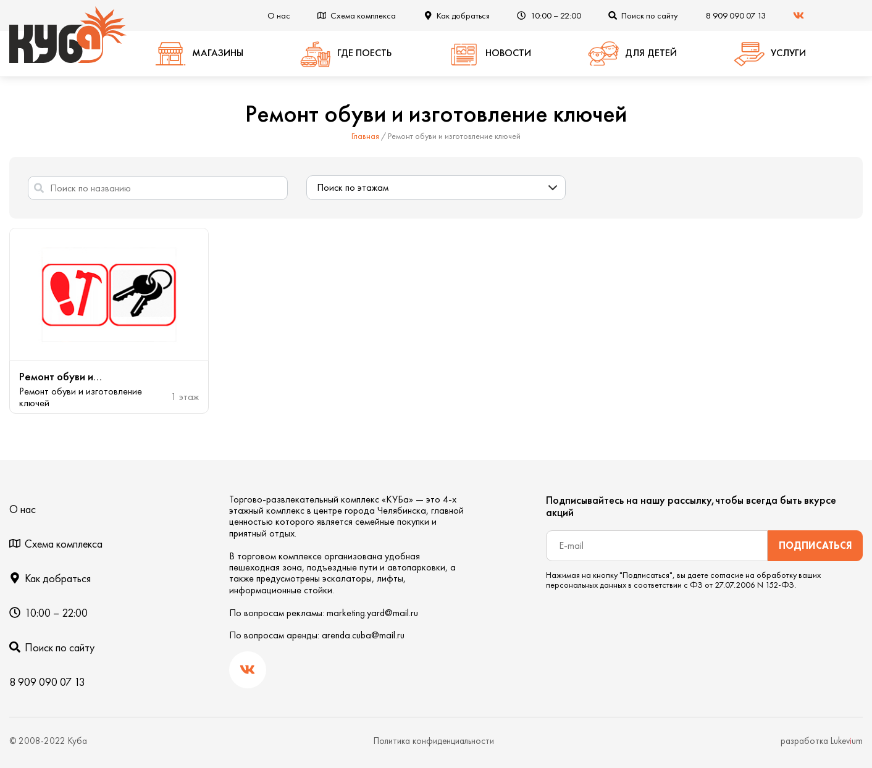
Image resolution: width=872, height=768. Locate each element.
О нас (278, 15)
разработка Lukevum (822, 741)
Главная (365, 135)
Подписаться (815, 545)
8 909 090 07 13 (736, 15)
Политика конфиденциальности (434, 741)
